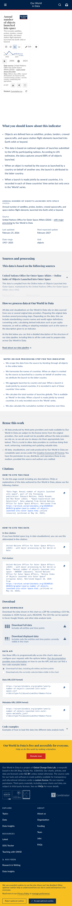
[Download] (53, 112)
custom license (41, 790)
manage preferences (41, 894)
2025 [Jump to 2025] (64, 98)
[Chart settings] (65, 29)
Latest (5, 849)
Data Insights (8, 836)
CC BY (42, 113)
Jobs (39, 848)
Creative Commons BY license (50, 453)
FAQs (40, 796)
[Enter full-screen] (65, 112)
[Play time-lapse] (6, 98)
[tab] (7, 29)
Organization (43, 830)
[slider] (20, 98)
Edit (59, 29)
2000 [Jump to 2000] (13, 98)
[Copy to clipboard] (61, 493)
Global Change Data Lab (44, 777)
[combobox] (59, 4)
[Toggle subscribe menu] (67, 5)
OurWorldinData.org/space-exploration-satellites (21, 113)
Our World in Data (36, 4)
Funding (41, 836)
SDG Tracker (8, 856)
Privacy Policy (23, 894)
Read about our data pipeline (16, 348)
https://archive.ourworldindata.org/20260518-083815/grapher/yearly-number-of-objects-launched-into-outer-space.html (30, 511)
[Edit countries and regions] (58, 29)
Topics (5, 824)
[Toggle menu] (5, 5)
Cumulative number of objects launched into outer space (43, 118)
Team (39, 842)
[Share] (59, 112)
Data (4, 830)
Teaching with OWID (12, 862)
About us (41, 824)
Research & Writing (11, 875)
